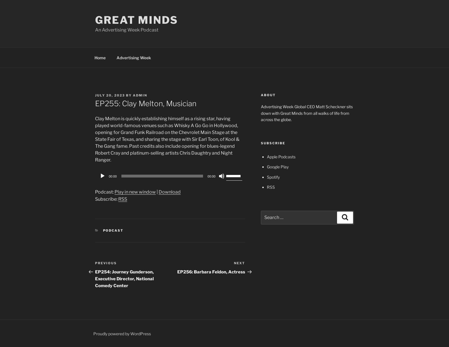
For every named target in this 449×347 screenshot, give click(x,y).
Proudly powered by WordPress (122, 333)
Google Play (278, 166)
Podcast (113, 230)
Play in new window (135, 192)
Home (100, 57)
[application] (170, 176)
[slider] (162, 176)
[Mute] (221, 176)
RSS (122, 199)
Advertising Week (134, 57)
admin (140, 95)
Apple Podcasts (281, 156)
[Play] (102, 176)
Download (170, 192)
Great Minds (136, 20)
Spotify (273, 177)
